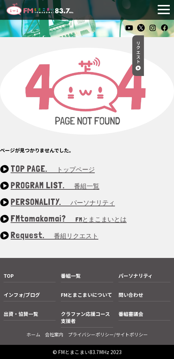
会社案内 (54, 334)
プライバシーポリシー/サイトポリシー (108, 334)
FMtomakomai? (69, 219)
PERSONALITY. (63, 202)
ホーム (33, 334)
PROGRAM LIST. (55, 185)
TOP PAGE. (53, 169)
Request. (54, 235)
